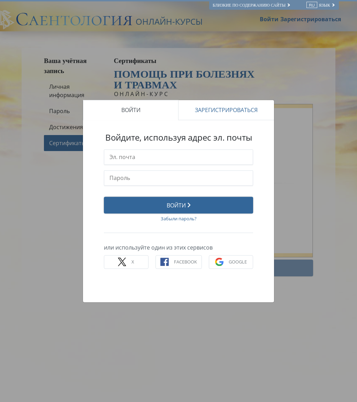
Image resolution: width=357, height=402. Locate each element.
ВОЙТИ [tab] (130, 110)
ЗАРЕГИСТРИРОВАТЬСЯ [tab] (226, 110)
